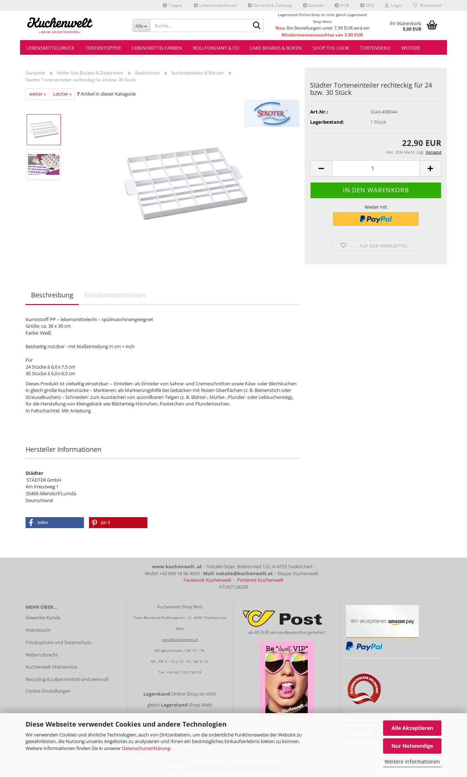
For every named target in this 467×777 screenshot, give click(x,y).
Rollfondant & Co (216, 48)
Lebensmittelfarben (157, 48)
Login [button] (393, 5)
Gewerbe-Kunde (43, 617)
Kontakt (313, 5)
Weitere (410, 48)
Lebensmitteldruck (215, 5)
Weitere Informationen (412, 761)
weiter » (37, 94)
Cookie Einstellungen (48, 691)
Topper (173, 5)
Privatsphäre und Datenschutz (59, 642)
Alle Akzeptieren (412, 727)
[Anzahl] (376, 168)
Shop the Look (331, 48)
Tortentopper (103, 48)
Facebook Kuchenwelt (207, 580)
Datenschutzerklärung (146, 748)
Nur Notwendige (412, 745)
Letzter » (62, 94)
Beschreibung (52, 295)
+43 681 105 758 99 (183, 672)
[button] (321, 168)
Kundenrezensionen (115, 295)
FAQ (367, 5)
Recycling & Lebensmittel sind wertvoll (67, 679)
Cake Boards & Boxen (276, 48)
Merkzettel (427, 5)
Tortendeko (375, 48)
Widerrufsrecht (42, 654)
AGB (342, 5)
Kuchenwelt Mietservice (51, 666)
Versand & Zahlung (270, 5)
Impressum (38, 630)
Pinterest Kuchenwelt (260, 580)
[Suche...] (141, 25)
